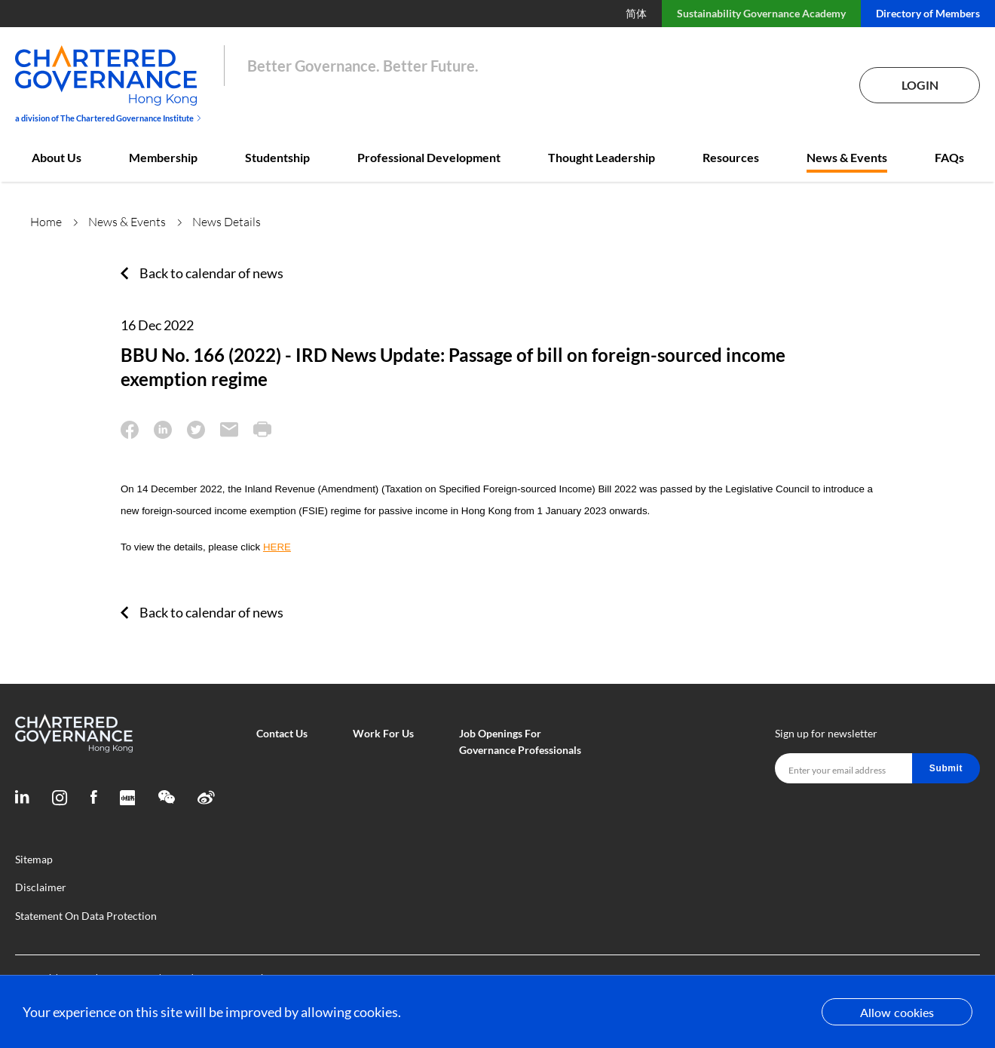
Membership (163, 157)
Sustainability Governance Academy (761, 13)
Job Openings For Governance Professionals (520, 741)
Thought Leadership (601, 157)
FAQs (949, 157)
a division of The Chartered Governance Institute (108, 118)
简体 (636, 13)
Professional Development (429, 157)
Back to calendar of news (211, 273)
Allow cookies (897, 1012)
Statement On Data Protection (86, 915)
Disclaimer (40, 887)
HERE (277, 547)
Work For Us (383, 733)
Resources (731, 157)
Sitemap (34, 859)
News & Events (847, 157)
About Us (56, 157)
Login (920, 85)
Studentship (277, 157)
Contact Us (282, 733)
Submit (946, 768)
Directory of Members (928, 13)
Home (46, 221)
